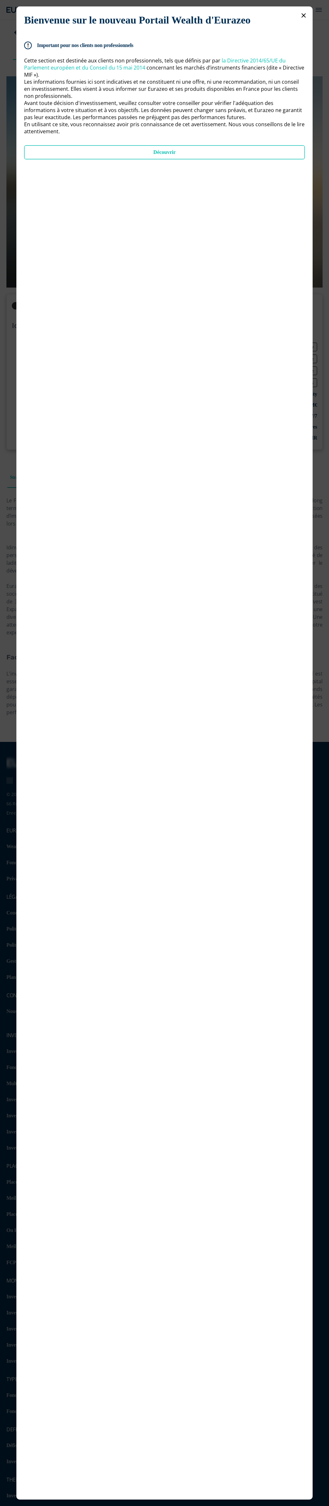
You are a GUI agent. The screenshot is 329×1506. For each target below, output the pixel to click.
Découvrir (164, 152)
